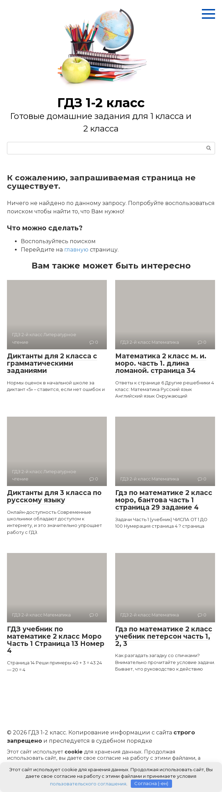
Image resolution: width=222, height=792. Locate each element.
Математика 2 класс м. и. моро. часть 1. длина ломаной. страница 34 (160, 363)
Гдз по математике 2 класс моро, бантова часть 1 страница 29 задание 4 (163, 500)
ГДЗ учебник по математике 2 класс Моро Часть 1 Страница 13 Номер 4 (55, 640)
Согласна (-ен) (151, 783)
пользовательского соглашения (88, 783)
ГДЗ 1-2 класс (101, 102)
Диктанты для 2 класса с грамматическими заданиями (52, 363)
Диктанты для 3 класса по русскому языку (54, 496)
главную (76, 249)
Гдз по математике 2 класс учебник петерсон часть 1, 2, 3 (163, 636)
